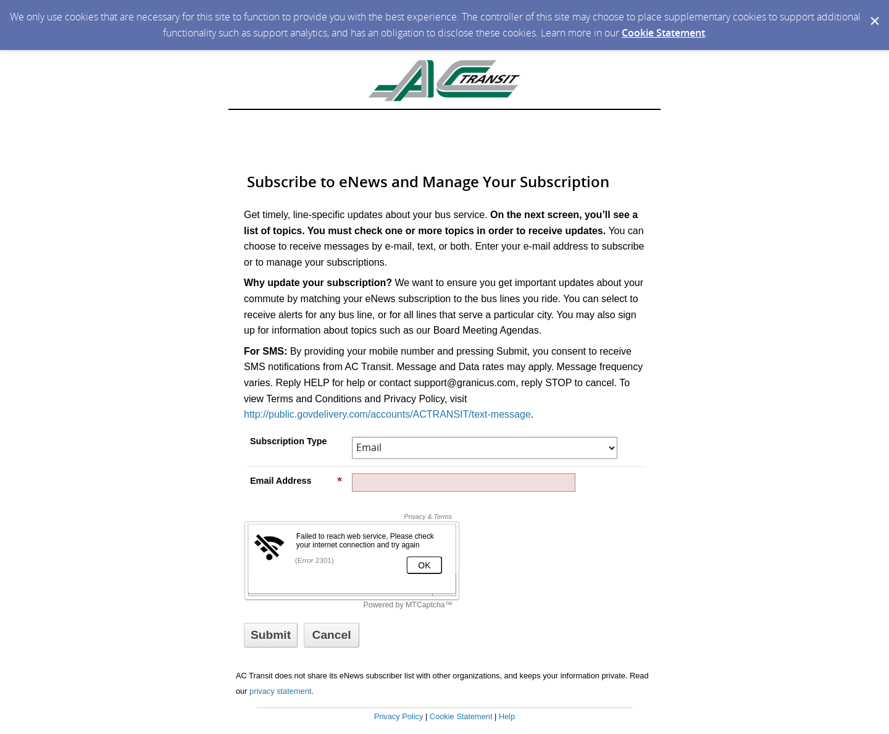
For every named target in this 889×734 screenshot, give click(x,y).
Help (507, 716)
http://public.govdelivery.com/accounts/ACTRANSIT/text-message (387, 414)
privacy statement (280, 691)
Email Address (296, 481)
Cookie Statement (663, 33)
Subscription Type (288, 441)
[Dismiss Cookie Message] (873, 11)
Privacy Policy (399, 716)
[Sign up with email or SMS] (271, 635)
